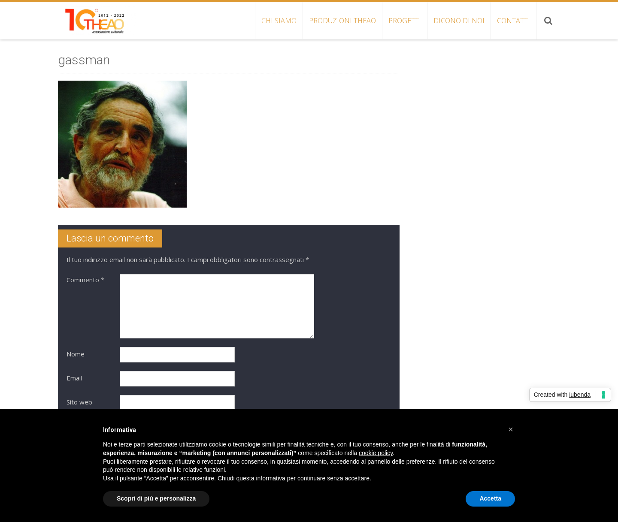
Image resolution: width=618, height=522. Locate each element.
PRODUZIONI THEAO (342, 20)
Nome (76, 354)
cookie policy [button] (376, 453)
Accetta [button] (490, 498)
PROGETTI (404, 20)
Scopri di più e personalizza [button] (156, 498)
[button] (511, 429)
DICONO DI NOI (459, 20)
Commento (85, 279)
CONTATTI (513, 20)
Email (74, 378)
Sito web (79, 402)
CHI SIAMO (279, 20)
